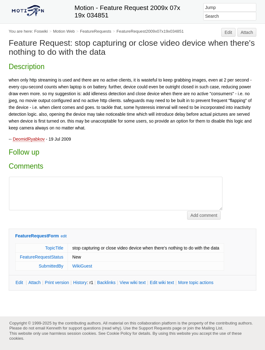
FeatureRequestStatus (41, 256)
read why (111, 328)
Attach (247, 32)
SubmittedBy (51, 266)
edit (64, 236)
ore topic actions (195, 282)
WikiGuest (82, 266)
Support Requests (155, 328)
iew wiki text (133, 282)
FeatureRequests (95, 31)
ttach (34, 282)
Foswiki (41, 31)
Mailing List (212, 328)
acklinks (106, 282)
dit (20, 282)
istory (80, 282)
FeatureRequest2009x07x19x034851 (150, 31)
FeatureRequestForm (37, 235)
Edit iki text (162, 282)
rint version (57, 282)
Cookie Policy (119, 333)
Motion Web (64, 31)
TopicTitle (54, 247)
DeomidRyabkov (29, 139)
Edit (228, 32)
